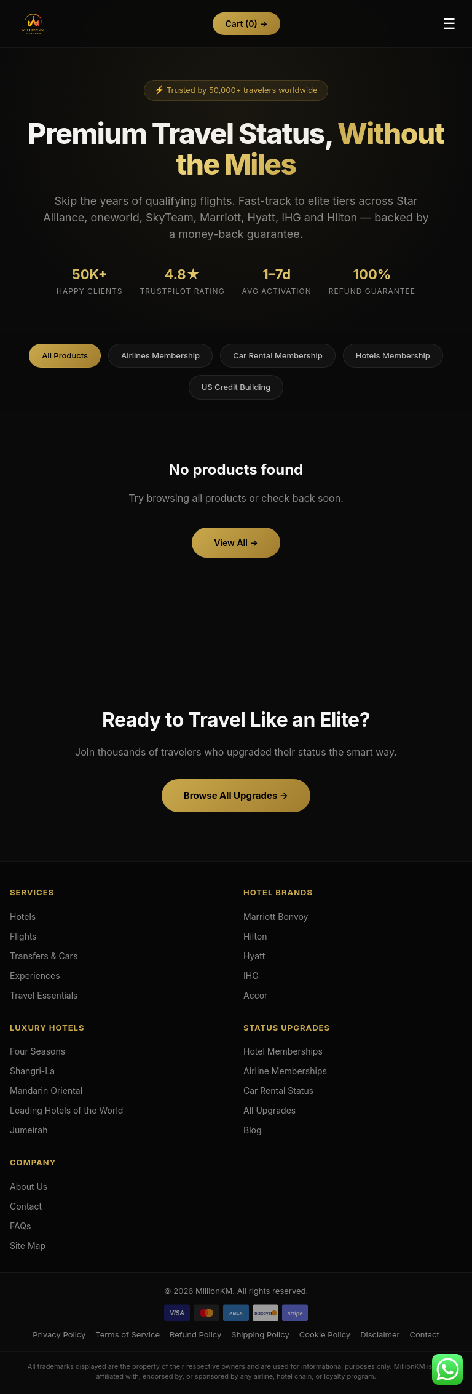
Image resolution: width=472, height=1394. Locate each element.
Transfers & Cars (43, 956)
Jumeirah (29, 1130)
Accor (255, 995)
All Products (65, 355)
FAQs (20, 1226)
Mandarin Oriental (46, 1090)
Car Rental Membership (278, 355)
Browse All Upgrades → (236, 795)
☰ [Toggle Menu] (449, 23)
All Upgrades (269, 1110)
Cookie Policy (324, 1334)
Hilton (255, 936)
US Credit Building (236, 387)
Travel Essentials (44, 995)
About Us (28, 1186)
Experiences (35, 975)
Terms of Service (127, 1334)
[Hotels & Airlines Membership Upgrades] (33, 24)
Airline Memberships (285, 1071)
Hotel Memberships (283, 1051)
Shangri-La (32, 1071)
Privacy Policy (59, 1334)
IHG (251, 975)
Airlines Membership (160, 355)
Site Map (27, 1245)
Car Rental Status (278, 1090)
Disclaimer (379, 1334)
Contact (26, 1206)
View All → (236, 542)
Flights (23, 936)
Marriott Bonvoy (276, 916)
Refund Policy (195, 1334)
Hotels (23, 916)
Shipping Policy (260, 1334)
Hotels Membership (393, 355)
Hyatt (254, 956)
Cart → (246, 23)
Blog (252, 1130)
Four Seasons (37, 1051)
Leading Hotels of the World (66, 1110)
